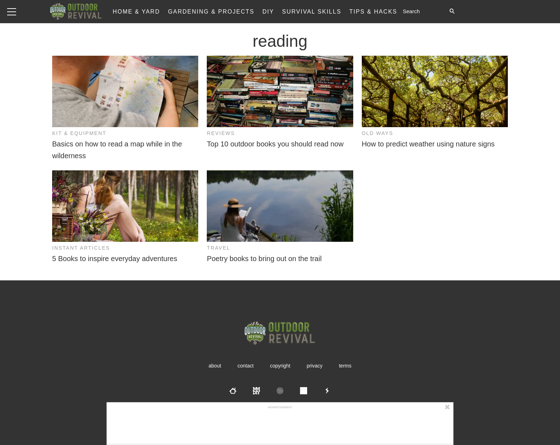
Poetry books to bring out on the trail (264, 258)
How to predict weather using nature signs (428, 144)
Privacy (314, 366)
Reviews (221, 133)
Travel (218, 247)
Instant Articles (81, 247)
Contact (246, 366)
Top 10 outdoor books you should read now (275, 144)
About (215, 366)
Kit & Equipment (79, 133)
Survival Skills (311, 12)
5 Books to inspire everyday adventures (114, 258)
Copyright (280, 366)
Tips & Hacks (373, 12)
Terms (345, 366)
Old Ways (377, 133)
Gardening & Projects (211, 12)
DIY (268, 12)
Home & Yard (136, 12)
